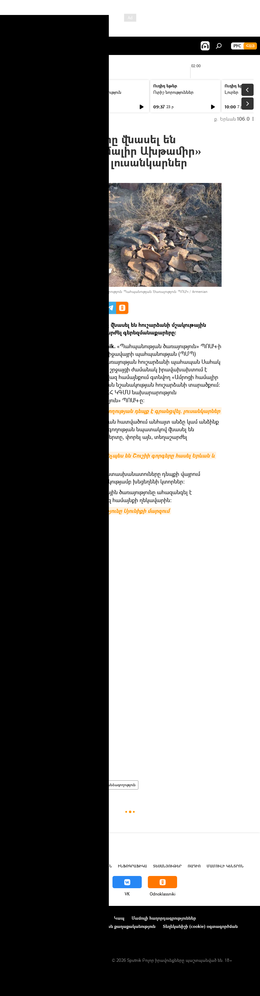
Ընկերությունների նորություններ (39, 926)
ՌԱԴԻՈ (194, 866)
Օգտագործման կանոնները (78, 918)
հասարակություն (56, 784)
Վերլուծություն (94, 866)
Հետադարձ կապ (23, 934)
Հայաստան (88, 784)
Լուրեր (17, 92)
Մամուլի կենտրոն (225, 866)
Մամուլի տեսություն (101, 92)
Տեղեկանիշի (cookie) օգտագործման (200, 926)
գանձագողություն (120, 784)
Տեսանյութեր (167, 866)
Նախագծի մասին (24, 918)
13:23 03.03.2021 (55, 175)
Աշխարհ (62, 866)
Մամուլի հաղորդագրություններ (164, 918)
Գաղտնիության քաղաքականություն (118, 926)
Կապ (119, 918)
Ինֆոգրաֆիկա (132, 866)
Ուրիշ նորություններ (173, 92)
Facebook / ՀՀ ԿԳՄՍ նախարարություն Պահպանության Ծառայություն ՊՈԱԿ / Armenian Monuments (123, 293)
